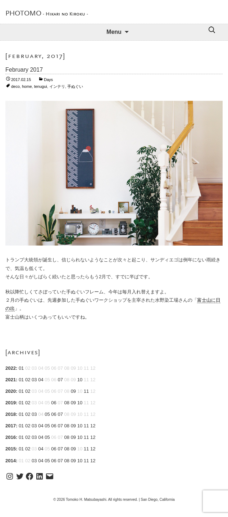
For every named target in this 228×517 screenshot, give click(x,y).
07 (60, 379)
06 (53, 402)
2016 (10, 437)
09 (73, 391)
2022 (10, 368)
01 (21, 368)
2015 (10, 448)
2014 (10, 460)
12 (92, 425)
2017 (10, 425)
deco (15, 86)
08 (66, 402)
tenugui (40, 86)
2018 (10, 414)
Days (48, 79)
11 (86, 391)
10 (79, 379)
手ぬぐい (75, 86)
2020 (10, 391)
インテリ (57, 86)
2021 (10, 379)
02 (27, 379)
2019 (10, 402)
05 (47, 414)
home (27, 86)
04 (40, 379)
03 (34, 379)
